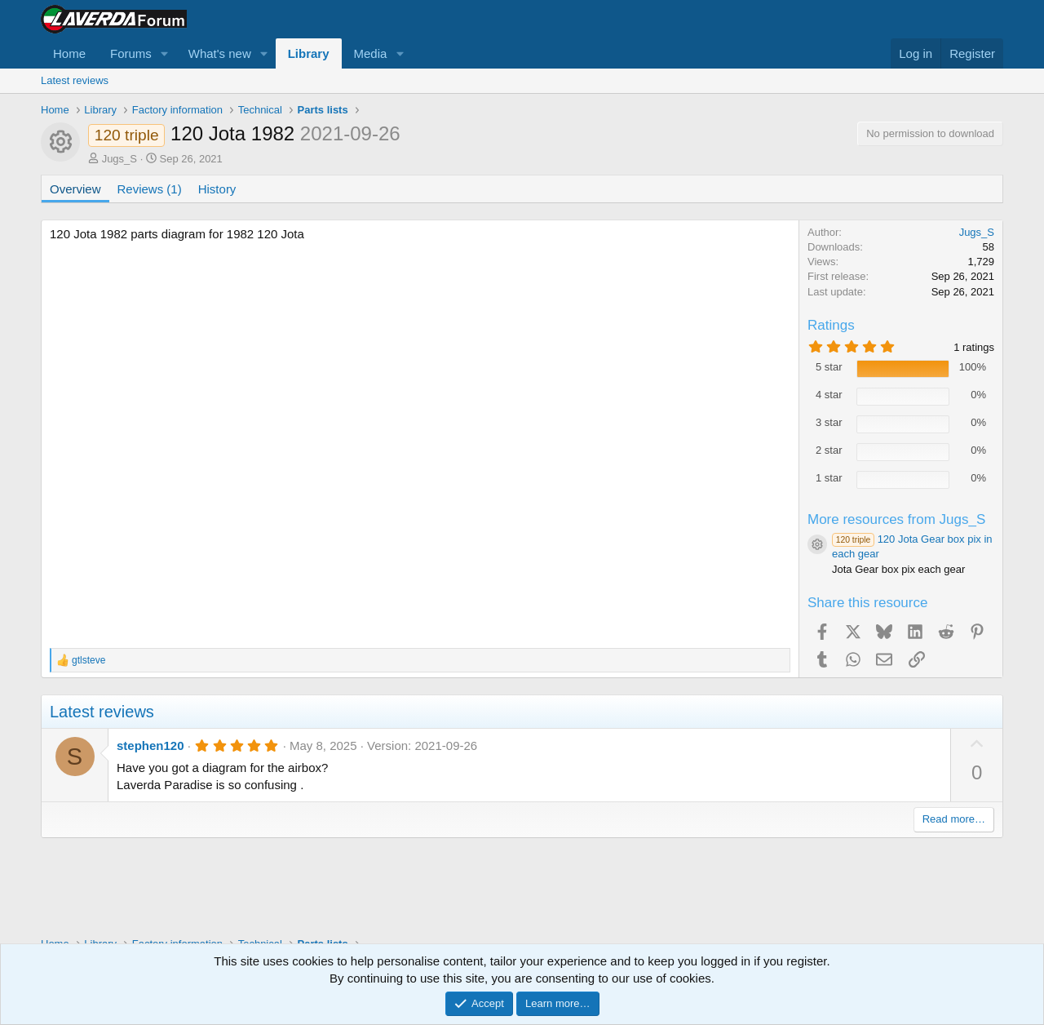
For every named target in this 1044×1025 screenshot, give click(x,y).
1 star (829, 478)
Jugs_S (119, 159)
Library (309, 53)
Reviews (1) (149, 189)
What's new (219, 53)
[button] (164, 53)
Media (370, 53)
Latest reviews (74, 80)
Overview (75, 189)
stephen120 (150, 745)
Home (69, 53)
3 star (829, 422)
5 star (829, 367)
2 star (829, 450)
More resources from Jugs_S (896, 519)
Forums (131, 53)
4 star (829, 394)
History (217, 189)
